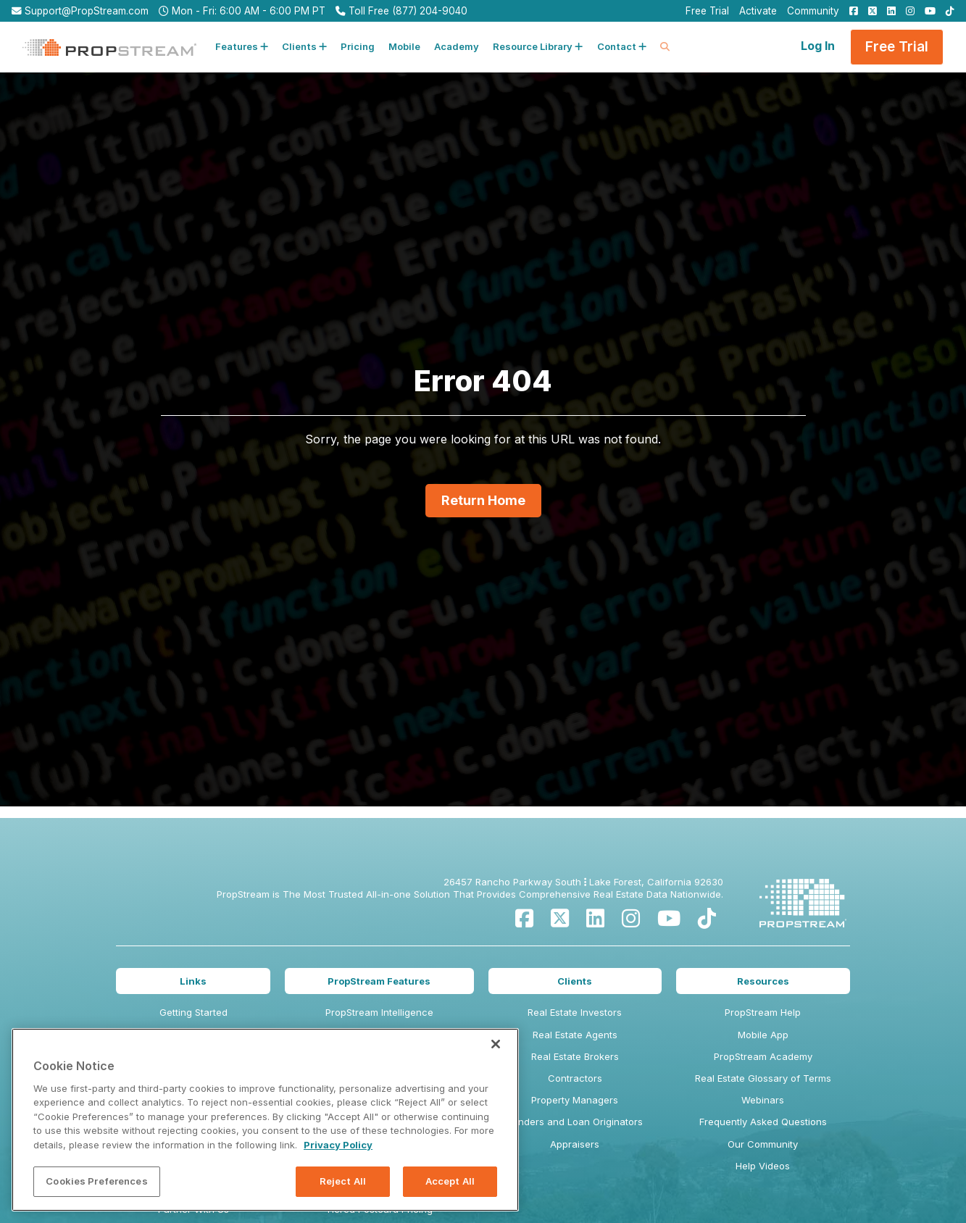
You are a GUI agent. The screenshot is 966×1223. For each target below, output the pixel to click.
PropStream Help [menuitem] (763, 1012)
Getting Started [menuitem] (193, 1012)
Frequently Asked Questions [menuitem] (763, 1121)
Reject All (343, 1181)
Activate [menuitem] (758, 11)
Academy (456, 46)
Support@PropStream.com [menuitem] (80, 11)
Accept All (450, 1181)
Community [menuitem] (813, 11)
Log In (818, 45)
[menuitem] (850, 11)
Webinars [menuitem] (762, 1100)
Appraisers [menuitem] (574, 1144)
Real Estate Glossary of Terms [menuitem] (763, 1078)
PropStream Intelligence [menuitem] (379, 1012)
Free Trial (896, 46)
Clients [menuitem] (574, 981)
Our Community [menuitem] (763, 1144)
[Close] (496, 1044)
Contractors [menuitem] (575, 1078)
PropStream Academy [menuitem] (763, 1056)
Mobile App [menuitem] (763, 1034)
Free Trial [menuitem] (707, 11)
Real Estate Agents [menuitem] (575, 1034)
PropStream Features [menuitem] (379, 981)
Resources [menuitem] (763, 981)
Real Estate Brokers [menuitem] (575, 1056)
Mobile (404, 46)
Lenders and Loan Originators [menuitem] (575, 1121)
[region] (265, 1119)
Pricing (358, 46)
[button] (241, 47)
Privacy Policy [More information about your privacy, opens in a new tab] (338, 1145)
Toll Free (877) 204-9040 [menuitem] (401, 11)
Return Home (483, 500)
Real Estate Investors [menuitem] (575, 1012)
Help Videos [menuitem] (763, 1166)
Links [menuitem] (193, 981)
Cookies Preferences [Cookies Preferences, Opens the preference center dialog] (96, 1181)
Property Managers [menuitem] (574, 1100)
